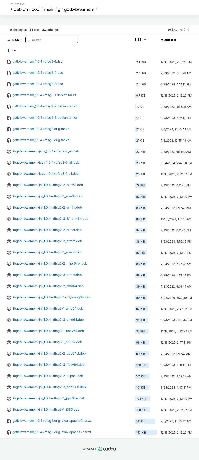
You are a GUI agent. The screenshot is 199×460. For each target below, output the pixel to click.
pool (35, 9)
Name (17, 39)
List (172, 29)
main (49, 9)
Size (141, 39)
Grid (184, 29)
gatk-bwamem (79, 9)
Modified (168, 40)
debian (21, 9)
